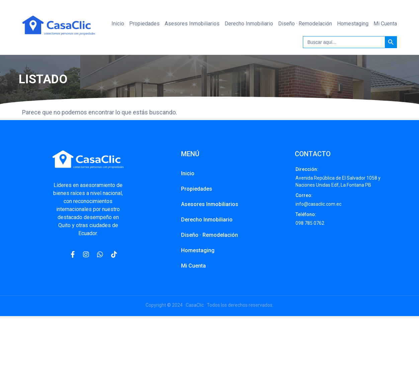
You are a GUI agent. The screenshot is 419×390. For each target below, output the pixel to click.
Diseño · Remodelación (305, 23)
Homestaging (352, 23)
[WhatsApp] (100, 254)
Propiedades (144, 23)
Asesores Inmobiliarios (192, 23)
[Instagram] (86, 254)
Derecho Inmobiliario (249, 23)
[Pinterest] (114, 254)
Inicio (117, 23)
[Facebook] (73, 254)
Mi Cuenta (385, 23)
